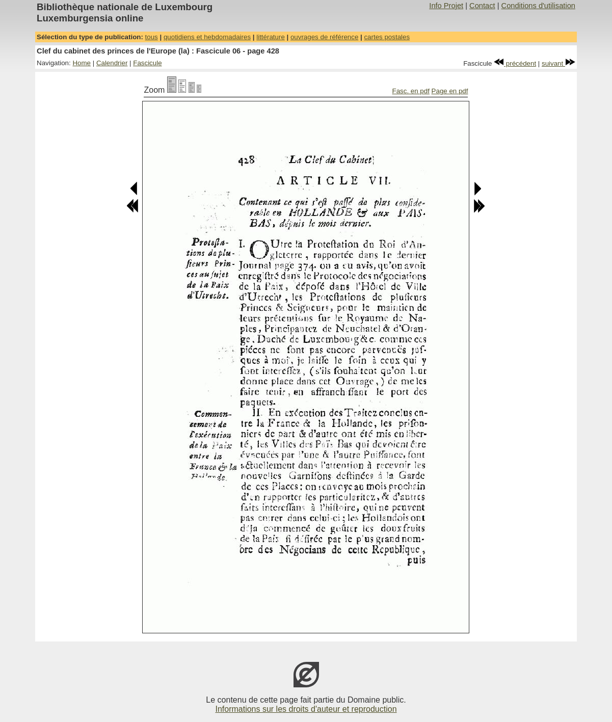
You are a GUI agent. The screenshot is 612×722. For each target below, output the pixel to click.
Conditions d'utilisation (538, 6)
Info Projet (446, 6)
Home (81, 63)
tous (151, 37)
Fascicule (147, 63)
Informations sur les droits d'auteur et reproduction (305, 709)
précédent (515, 63)
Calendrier (112, 63)
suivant (558, 63)
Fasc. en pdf (411, 91)
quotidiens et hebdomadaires (207, 37)
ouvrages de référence (324, 37)
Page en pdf (450, 91)
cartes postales (387, 37)
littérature (270, 37)
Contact (482, 6)
